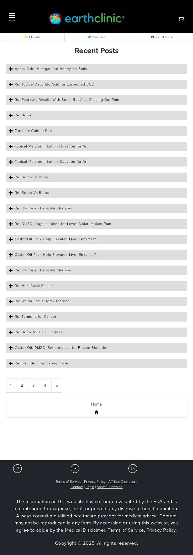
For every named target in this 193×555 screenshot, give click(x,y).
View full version (110, 487)
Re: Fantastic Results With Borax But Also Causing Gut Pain (67, 100)
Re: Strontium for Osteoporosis (42, 363)
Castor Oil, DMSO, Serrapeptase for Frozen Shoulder (61, 348)
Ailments (32, 37)
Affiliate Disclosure (122, 482)
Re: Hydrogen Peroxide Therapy (43, 208)
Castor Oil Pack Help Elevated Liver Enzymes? (55, 239)
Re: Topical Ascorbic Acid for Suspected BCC (54, 84)
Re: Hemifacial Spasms (34, 286)
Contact (77, 487)
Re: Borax (23, 115)
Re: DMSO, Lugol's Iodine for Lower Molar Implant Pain (63, 224)
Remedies (96, 37)
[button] (23, 16)
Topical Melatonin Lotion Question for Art (51, 146)
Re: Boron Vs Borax (32, 177)
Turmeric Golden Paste (35, 131)
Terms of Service (68, 482)
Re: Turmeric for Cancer (35, 316)
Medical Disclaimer (85, 530)
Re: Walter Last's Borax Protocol (43, 301)
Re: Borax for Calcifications (38, 332)
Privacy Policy (95, 482)
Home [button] (96, 404)
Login (90, 487)
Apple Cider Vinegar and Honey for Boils (51, 69)
